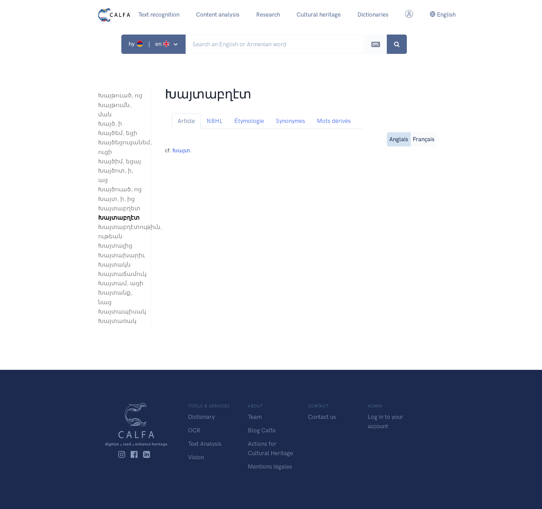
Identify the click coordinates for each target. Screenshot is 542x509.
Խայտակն (114, 264)
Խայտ (181, 150)
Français (423, 139)
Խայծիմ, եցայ (119, 161)
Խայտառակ (117, 320)
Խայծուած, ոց (120, 189)
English (443, 14)
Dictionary (201, 416)
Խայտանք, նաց (115, 297)
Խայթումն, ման (114, 110)
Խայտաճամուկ (121, 273)
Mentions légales (270, 466)
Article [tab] (186, 120)
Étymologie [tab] (249, 120)
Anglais (398, 139)
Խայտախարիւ (121, 255)
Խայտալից (115, 245)
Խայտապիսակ (121, 311)
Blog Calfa (261, 430)
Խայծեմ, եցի (117, 132)
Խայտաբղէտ (119, 217)
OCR (194, 430)
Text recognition (158, 14)
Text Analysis (205, 443)
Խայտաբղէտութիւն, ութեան (121, 231)
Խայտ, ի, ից (116, 198)
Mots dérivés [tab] (334, 120)
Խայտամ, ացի (120, 283)
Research (268, 14)
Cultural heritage (319, 14)
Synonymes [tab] (290, 120)
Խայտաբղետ (119, 208)
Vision (196, 457)
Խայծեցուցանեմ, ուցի (121, 147)
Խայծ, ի (110, 123)
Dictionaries (373, 14)
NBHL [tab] (215, 120)
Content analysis (218, 14)
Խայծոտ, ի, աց (115, 175)
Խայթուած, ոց (120, 95)
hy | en (150, 43)
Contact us (322, 416)
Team (255, 416)
